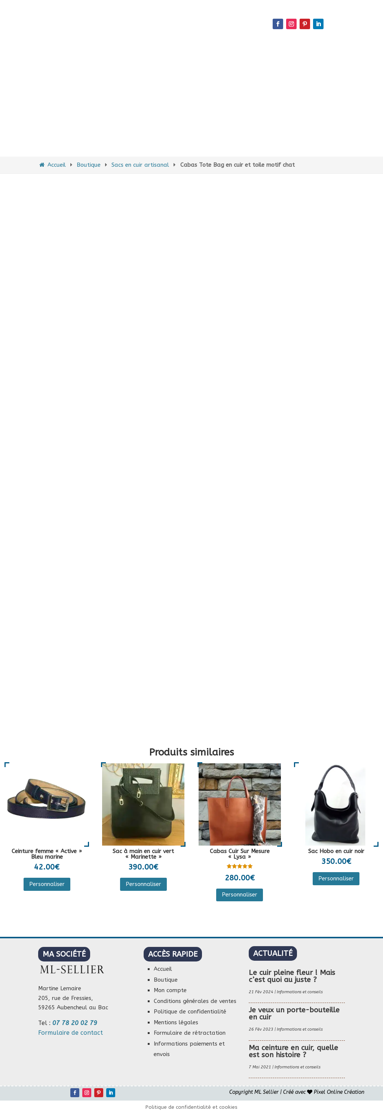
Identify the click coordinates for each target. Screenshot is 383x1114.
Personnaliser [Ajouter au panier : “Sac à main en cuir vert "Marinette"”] (143, 884)
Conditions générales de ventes (195, 1001)
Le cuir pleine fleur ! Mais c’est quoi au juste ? (292, 976)
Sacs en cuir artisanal (140, 164)
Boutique (89, 164)
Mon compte (170, 990)
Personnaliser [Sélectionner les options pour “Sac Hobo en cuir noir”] (336, 878)
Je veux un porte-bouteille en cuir (294, 1013)
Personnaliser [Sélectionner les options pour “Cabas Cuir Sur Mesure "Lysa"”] (239, 894)
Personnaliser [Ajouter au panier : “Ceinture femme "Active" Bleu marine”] (47, 884)
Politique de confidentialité (190, 1011)
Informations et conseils (300, 992)
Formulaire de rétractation (190, 1033)
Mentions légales (176, 1022)
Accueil (51, 164)
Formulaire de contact (70, 1032)
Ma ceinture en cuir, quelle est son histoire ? (293, 1051)
